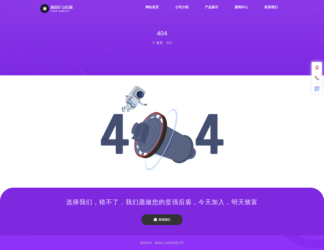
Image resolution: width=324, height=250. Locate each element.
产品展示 (211, 7)
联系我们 (271, 7)
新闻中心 (241, 7)
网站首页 (152, 7)
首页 (159, 43)
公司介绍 (181, 7)
